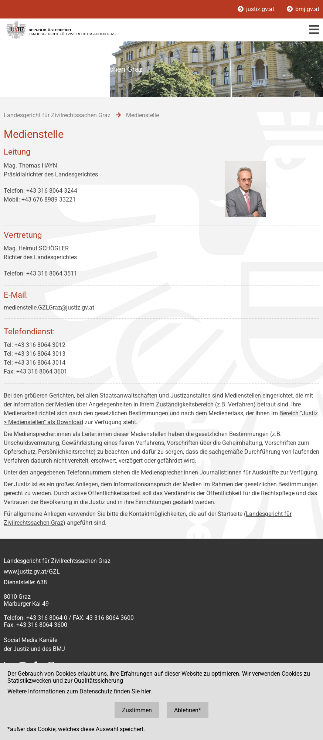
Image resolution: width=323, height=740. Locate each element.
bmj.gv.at (303, 9)
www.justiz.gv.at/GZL (32, 571)
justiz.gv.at (257, 9)
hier (145, 691)
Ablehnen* (187, 710)
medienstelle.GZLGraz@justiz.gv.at (49, 307)
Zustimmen (137, 710)
